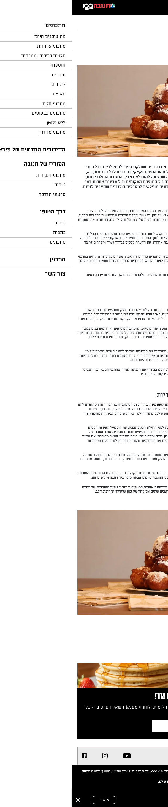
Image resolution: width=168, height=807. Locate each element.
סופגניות (83, 404)
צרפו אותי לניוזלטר (119, 726)
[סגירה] (5, 800)
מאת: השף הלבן (137, 56)
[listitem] (55, 755)
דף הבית (153, 20)
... (141, 20)
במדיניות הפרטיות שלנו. (105, 781)
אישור (32, 799)
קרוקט (156, 309)
